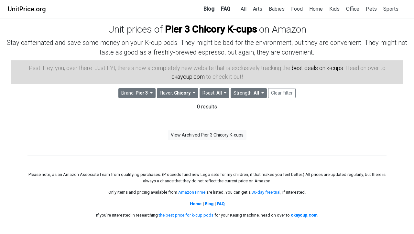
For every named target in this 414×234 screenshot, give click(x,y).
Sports (390, 9)
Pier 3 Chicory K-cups (211, 29)
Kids (334, 9)
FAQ (225, 9)
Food (297, 9)
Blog (208, 9)
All (243, 9)
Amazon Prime (191, 192)
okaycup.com (188, 76)
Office (352, 9)
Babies (277, 9)
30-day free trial (266, 192)
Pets (371, 9)
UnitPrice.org (27, 9)
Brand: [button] (135, 93)
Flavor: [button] (175, 93)
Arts (257, 9)
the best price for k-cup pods (186, 215)
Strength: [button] (247, 93)
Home (316, 9)
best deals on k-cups (317, 68)
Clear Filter (282, 93)
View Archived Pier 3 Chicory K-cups (207, 134)
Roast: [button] (212, 93)
